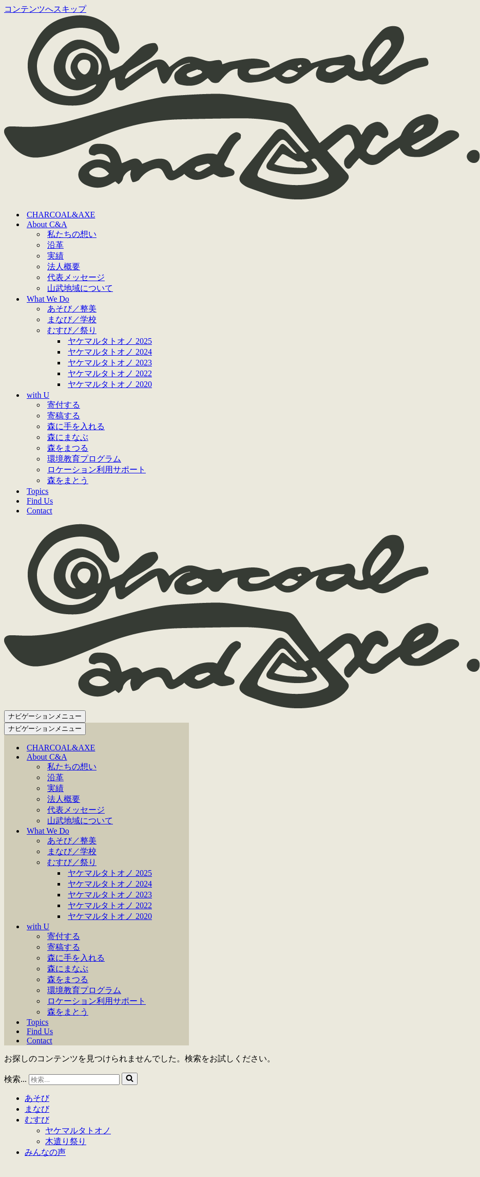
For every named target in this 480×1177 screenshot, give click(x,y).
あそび (37, 1098)
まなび (37, 1109)
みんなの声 (45, 1152)
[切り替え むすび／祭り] (184, 862)
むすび (37, 1119)
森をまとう (67, 480)
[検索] (74, 1079)
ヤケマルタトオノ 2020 (110, 384)
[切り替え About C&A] (184, 757)
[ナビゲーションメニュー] (45, 716)
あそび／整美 (72, 308)
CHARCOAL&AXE (61, 214)
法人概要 (63, 266)
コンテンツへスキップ (45, 9)
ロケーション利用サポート (96, 469)
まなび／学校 (72, 319)
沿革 (55, 245)
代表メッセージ (76, 277)
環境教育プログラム (84, 458)
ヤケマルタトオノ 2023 (110, 362)
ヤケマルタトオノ (78, 1130)
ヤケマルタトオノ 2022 (110, 373)
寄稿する (63, 415)
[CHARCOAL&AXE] (242, 196)
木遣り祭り (65, 1141)
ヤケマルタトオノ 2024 (110, 351)
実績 (55, 255)
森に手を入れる (76, 426)
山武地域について (80, 288)
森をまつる (67, 448)
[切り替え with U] (184, 927)
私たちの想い (72, 234)
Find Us (40, 500)
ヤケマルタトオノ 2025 (110, 341)
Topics (37, 491)
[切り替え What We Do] (184, 831)
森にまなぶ (67, 437)
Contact (39, 510)
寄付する (63, 404)
